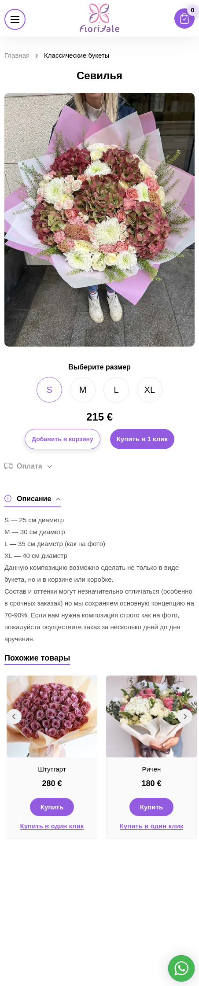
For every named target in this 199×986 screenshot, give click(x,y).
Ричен (151, 769)
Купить (52, 807)
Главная (16, 55)
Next (184, 716)
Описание (32, 498)
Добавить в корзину (62, 439)
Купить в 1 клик (142, 439)
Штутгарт (52, 769)
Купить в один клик (52, 826)
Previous (14, 716)
